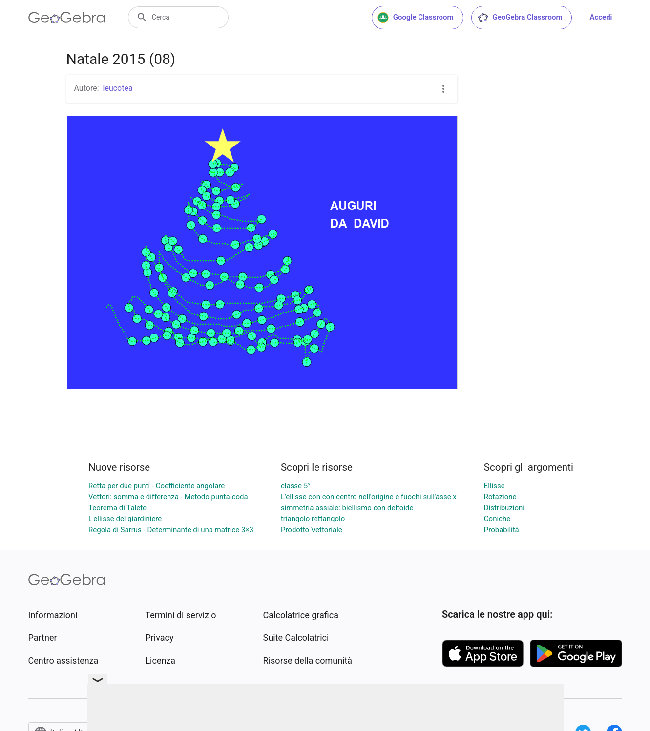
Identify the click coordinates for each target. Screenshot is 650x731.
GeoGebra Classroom (520, 17)
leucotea (118, 88)
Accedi (600, 17)
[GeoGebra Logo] (66, 17)
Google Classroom (415, 17)
